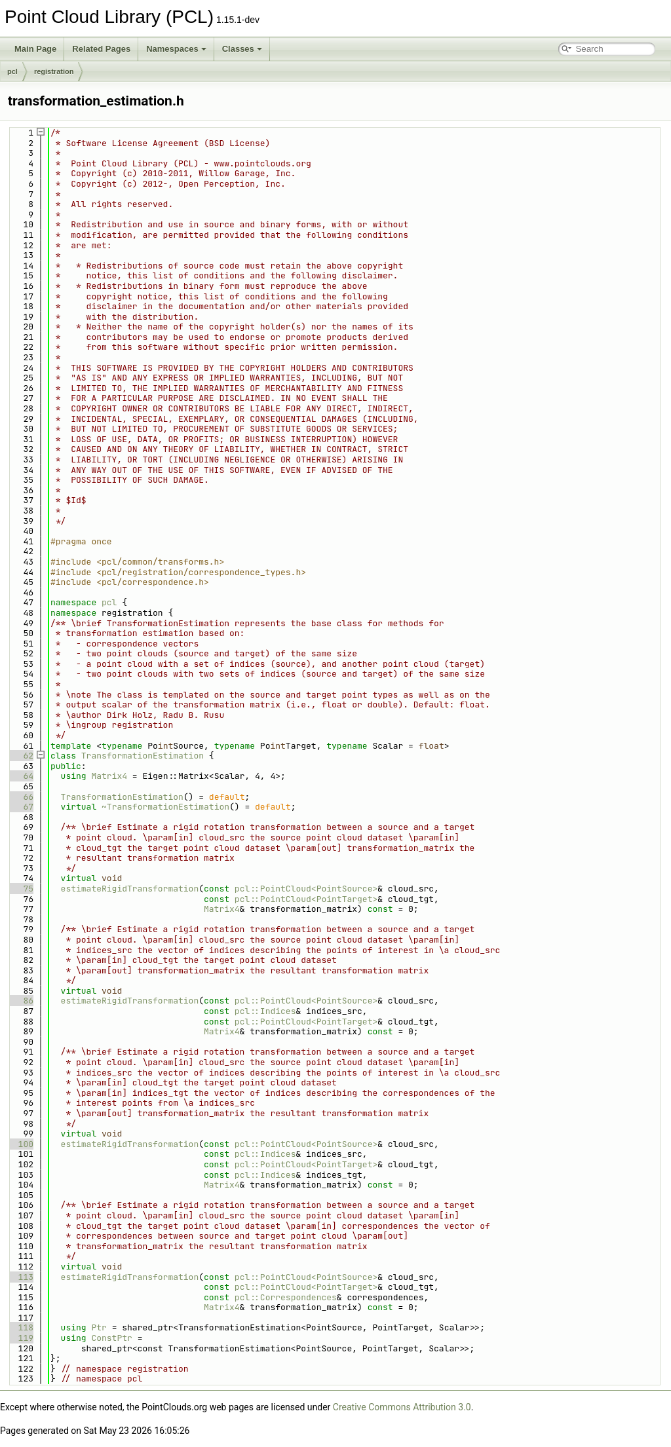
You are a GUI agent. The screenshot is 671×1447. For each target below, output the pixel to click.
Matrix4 (109, 775)
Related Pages (101, 49)
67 (20, 806)
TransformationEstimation (142, 755)
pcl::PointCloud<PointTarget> (306, 899)
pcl (12, 71)
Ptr (98, 1327)
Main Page (35, 49)
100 (20, 1144)
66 (20, 796)
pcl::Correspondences (286, 1297)
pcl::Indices (265, 1011)
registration (54, 71)
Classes (242, 49)
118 (20, 1327)
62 (20, 755)
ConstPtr (111, 1338)
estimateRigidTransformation (130, 888)
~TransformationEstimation (165, 806)
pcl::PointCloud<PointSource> (306, 888)
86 (20, 1000)
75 (20, 888)
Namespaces (176, 49)
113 (20, 1277)
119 (20, 1338)
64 (20, 775)
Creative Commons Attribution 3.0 (402, 1407)
